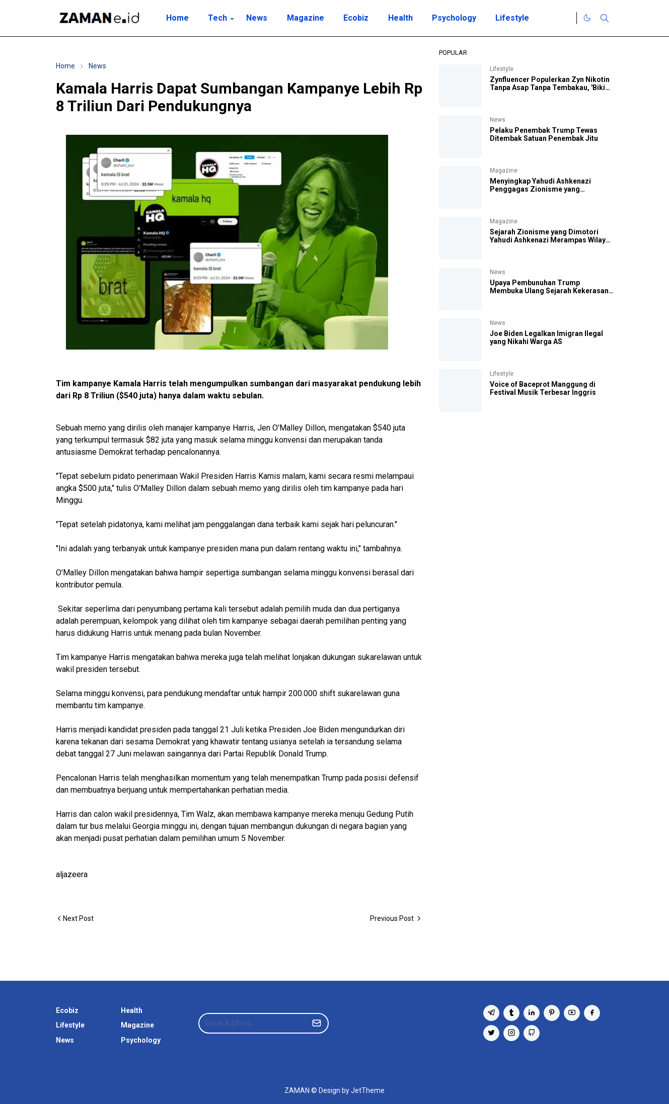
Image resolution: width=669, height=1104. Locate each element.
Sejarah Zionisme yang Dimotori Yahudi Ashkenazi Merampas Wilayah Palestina (552, 240)
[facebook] (592, 1013)
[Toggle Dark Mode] (587, 18)
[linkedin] (532, 1013)
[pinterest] (552, 1013)
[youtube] (572, 1013)
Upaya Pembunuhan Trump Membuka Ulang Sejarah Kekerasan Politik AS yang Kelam (549, 291)
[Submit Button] (317, 1023)
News (497, 119)
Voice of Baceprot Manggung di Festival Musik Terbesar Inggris (543, 388)
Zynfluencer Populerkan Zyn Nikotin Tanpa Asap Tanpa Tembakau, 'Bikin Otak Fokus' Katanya (550, 87)
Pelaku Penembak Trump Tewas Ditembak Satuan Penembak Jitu (544, 134)
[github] (532, 1033)
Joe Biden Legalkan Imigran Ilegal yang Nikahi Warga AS (546, 337)
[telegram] (491, 1013)
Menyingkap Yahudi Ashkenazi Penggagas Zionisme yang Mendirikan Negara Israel (540, 189)
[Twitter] (566, 18)
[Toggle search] (605, 18)
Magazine (503, 170)
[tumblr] (511, 1013)
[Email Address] (252, 1023)
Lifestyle (501, 68)
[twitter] (491, 1033)
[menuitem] (177, 18)
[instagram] (511, 1033)
